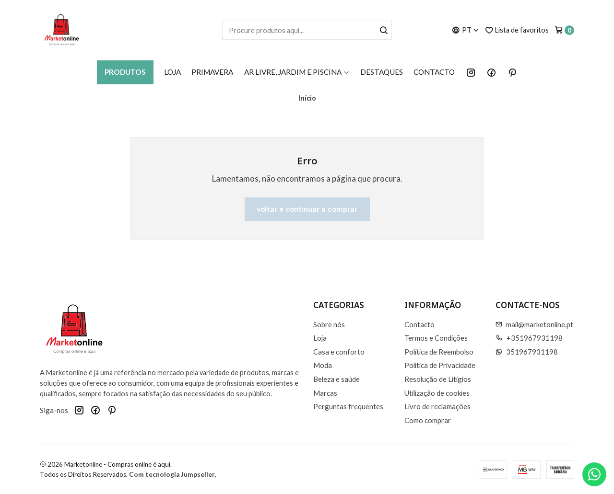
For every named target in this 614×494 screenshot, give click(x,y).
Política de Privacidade (439, 365)
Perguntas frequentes (348, 406)
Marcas (325, 393)
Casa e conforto (339, 351)
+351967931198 (529, 337)
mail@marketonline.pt (535, 324)
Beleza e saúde (336, 379)
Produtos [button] (125, 72)
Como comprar (427, 420)
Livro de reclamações (437, 406)
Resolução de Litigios (437, 379)
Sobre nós (329, 324)
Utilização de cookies (437, 393)
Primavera (212, 72)
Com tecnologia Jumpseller (172, 474)
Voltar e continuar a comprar (307, 209)
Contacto (434, 72)
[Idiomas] (465, 30)
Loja (172, 72)
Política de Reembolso (438, 351)
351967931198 (527, 351)
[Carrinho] (564, 30)
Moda (322, 365)
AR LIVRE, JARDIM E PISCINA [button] (297, 72)
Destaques (381, 72)
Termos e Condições (436, 337)
